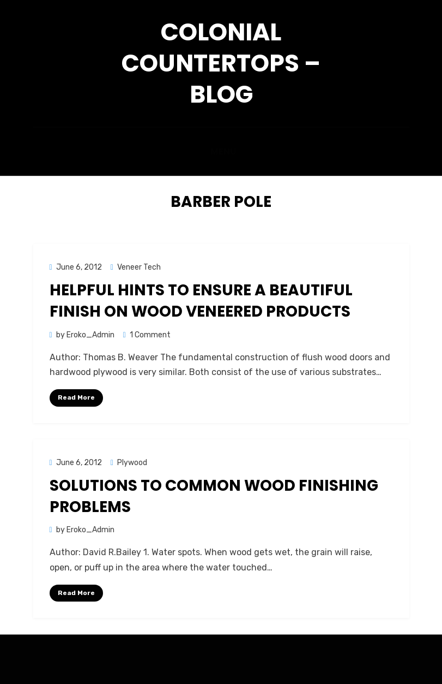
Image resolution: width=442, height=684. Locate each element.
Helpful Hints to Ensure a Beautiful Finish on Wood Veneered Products (201, 300)
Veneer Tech (139, 267)
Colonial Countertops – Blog (221, 63)
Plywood (132, 462)
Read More (76, 397)
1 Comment (150, 335)
